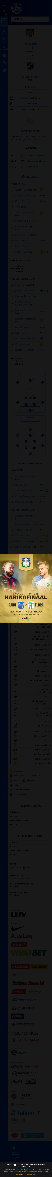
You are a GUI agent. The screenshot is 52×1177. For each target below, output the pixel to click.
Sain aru (19, 1174)
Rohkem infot (31, 1174)
